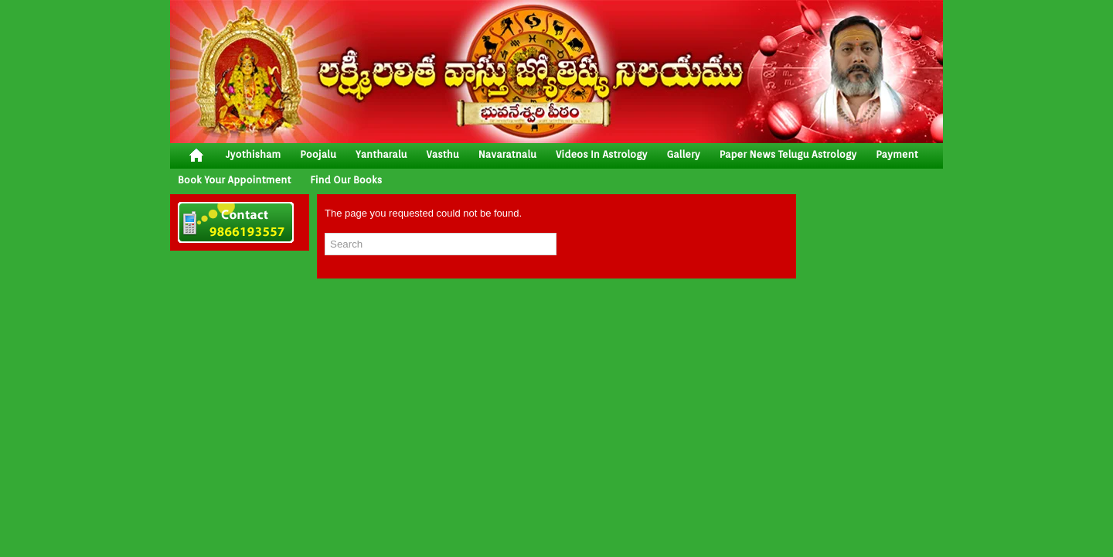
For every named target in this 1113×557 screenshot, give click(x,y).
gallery (682, 154)
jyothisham (253, 154)
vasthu (443, 154)
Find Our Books (346, 180)
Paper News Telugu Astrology (788, 154)
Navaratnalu (507, 154)
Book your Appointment (234, 180)
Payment (897, 154)
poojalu (318, 154)
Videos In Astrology (601, 154)
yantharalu (381, 154)
